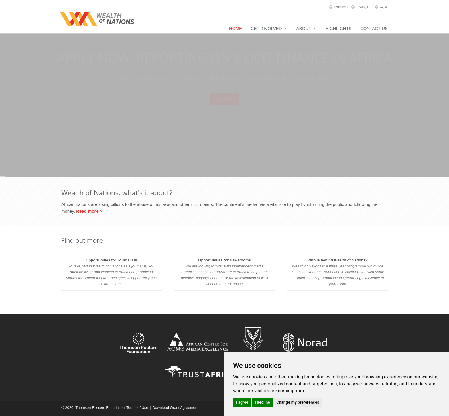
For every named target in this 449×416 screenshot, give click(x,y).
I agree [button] (242, 402)
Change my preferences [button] (297, 402)
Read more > (89, 211)
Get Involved (266, 28)
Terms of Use (137, 407)
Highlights (338, 28)
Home (235, 28)
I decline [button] (262, 402)
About (303, 28)
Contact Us (374, 28)
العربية (383, 7)
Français (364, 7)
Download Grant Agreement (175, 407)
